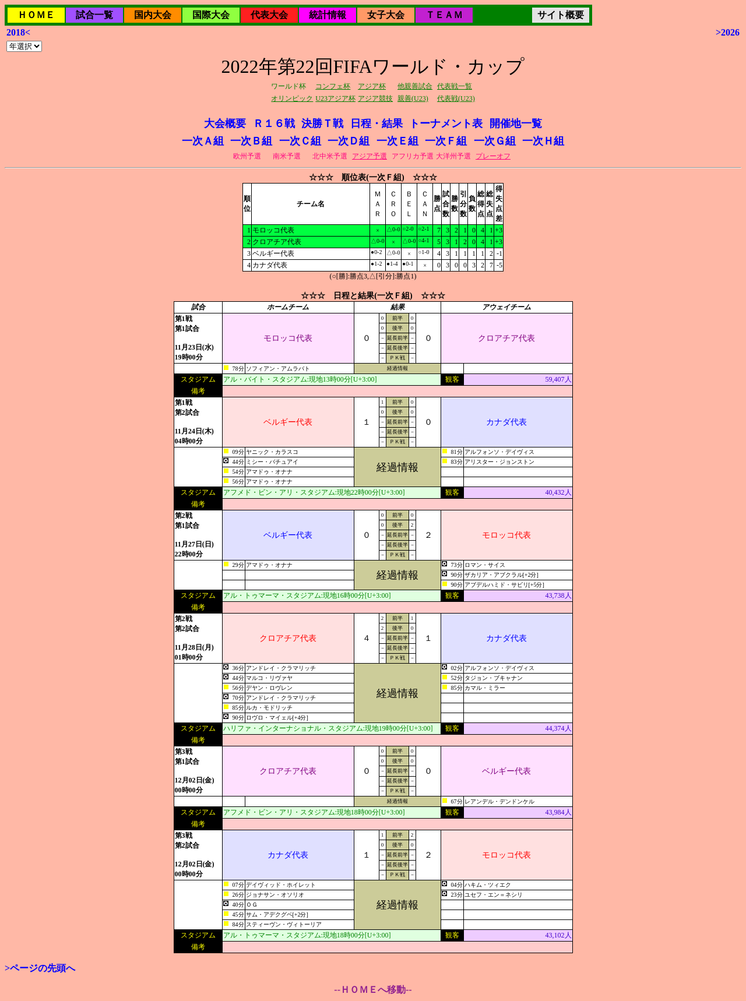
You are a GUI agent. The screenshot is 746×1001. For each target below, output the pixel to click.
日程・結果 (376, 123)
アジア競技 (375, 98)
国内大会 (152, 15)
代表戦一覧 (454, 86)
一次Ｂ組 (251, 141)
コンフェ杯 (332, 86)
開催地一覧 (516, 123)
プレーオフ (493, 156)
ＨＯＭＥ (36, 15)
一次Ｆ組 (446, 141)
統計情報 (327, 15)
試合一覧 (94, 15)
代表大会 (269, 15)
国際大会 (211, 15)
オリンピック (292, 98)
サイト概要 (560, 15)
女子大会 (385, 15)
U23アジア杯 (335, 98)
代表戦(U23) (456, 98)
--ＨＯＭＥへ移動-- (372, 990)
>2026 (728, 32)
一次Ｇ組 (495, 141)
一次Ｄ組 (349, 141)
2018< (18, 32)
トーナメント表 (446, 123)
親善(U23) (412, 98)
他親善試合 (414, 86)
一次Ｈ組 (543, 141)
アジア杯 (372, 86)
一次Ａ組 (203, 141)
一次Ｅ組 (397, 141)
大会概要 (225, 123)
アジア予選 (369, 156)
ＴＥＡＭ (444, 15)
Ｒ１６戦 (274, 123)
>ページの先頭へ (40, 968)
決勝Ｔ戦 (322, 123)
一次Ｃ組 (300, 141)
